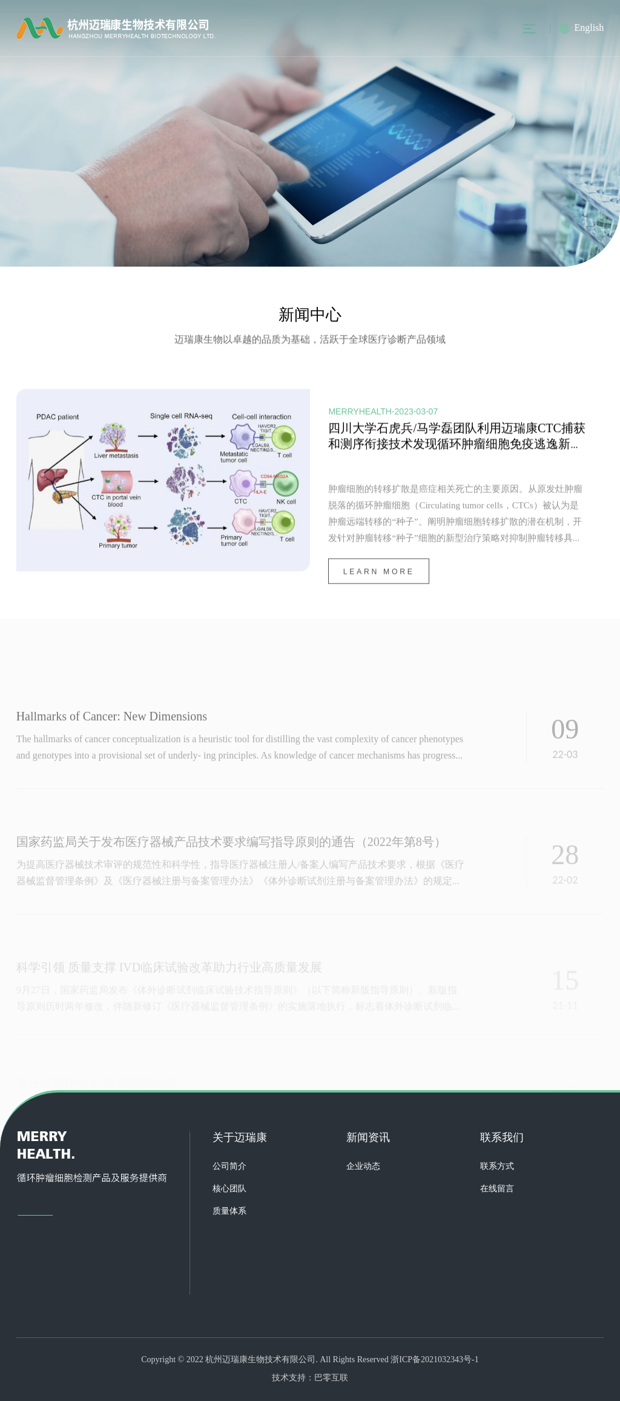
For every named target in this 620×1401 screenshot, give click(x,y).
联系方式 (497, 1166)
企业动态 (363, 1166)
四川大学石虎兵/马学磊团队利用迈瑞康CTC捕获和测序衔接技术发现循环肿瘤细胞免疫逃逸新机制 (456, 446)
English (589, 28)
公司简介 (229, 1166)
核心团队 (229, 1189)
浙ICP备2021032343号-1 (434, 1360)
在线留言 (497, 1189)
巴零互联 (331, 1378)
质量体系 (229, 1211)
